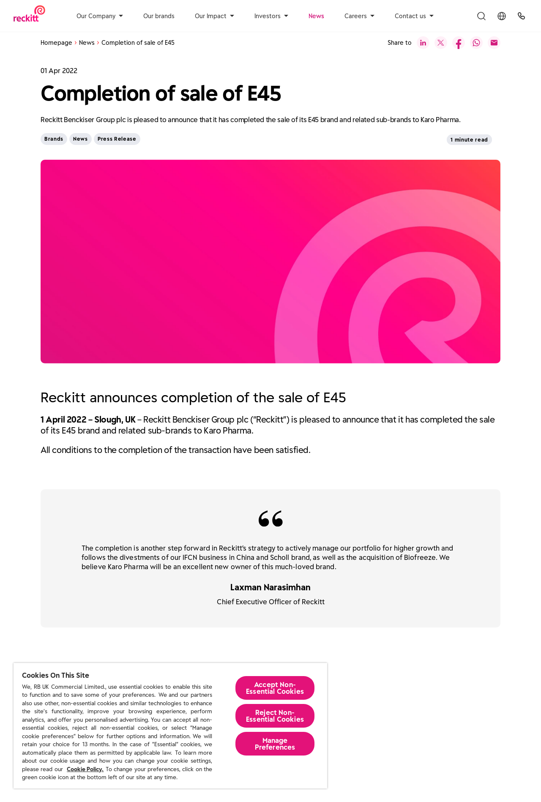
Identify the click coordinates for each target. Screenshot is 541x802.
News (316, 16)
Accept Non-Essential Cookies (275, 688)
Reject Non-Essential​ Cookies (275, 715)
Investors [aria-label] (271, 16)
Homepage (56, 42)
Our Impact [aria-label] (214, 16)
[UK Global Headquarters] (521, 16)
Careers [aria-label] (359, 16)
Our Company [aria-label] (100, 16)
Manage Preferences (275, 743)
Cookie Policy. (85, 769)
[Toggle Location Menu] (501, 16)
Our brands (159, 16)
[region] (170, 725)
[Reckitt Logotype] (29, 16)
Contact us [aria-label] (414, 16)
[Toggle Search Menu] (481, 16)
